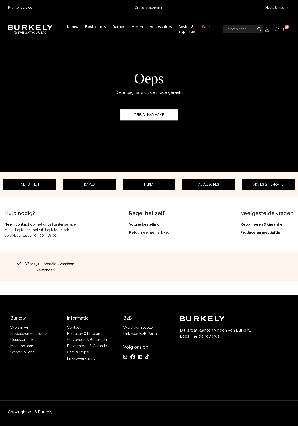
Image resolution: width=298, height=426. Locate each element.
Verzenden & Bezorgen (87, 339)
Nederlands (275, 7)
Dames (89, 184)
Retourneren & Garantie (261, 224)
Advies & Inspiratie (268, 184)
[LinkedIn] (140, 356)
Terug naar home (149, 114)
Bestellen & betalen (83, 333)
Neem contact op (19, 224)
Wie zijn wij (19, 327)
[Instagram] (125, 356)
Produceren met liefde (260, 232)
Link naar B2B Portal (140, 333)
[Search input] (243, 30)
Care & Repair (78, 352)
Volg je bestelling (144, 224)
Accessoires (208, 184)
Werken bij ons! (23, 352)
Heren (149, 184)
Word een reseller (138, 327)
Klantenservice (20, 7)
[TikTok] (147, 356)
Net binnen (30, 184)
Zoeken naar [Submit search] (259, 30)
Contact (74, 327)
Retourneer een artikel (149, 232)
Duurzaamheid (22, 339)
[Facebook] (132, 356)
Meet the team (23, 346)
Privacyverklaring (81, 358)
